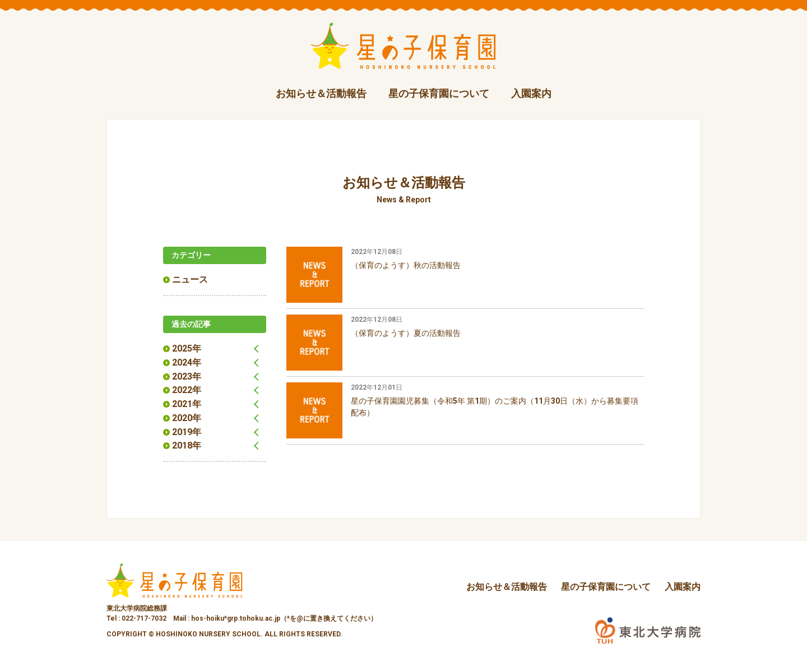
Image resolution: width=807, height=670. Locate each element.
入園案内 (531, 93)
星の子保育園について (438, 93)
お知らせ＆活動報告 (321, 93)
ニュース (190, 279)
